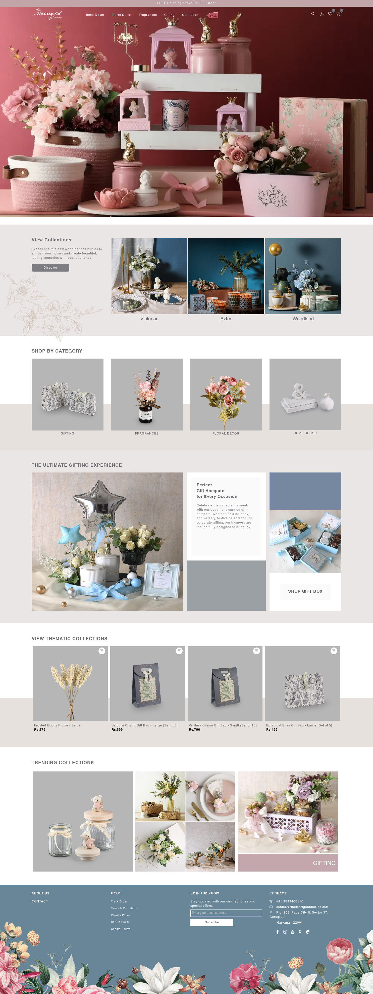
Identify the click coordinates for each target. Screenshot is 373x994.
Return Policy (120, 922)
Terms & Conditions (124, 908)
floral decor (122, 15)
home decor (94, 15)
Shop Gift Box (305, 592)
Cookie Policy (120, 929)
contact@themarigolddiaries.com (299, 907)
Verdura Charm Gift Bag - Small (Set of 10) (223, 725)
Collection (190, 15)
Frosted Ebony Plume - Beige (57, 725)
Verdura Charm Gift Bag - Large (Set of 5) (145, 725)
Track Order (119, 901)
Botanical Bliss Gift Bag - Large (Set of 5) (299, 725)
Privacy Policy (120, 915)
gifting (169, 15)
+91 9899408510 (286, 901)
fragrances (148, 15)
